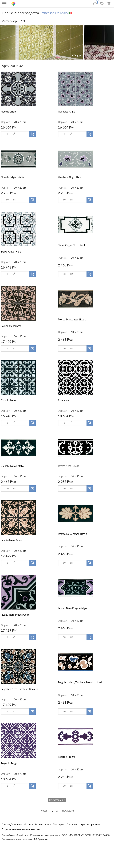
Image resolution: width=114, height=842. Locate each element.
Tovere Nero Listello (68, 465)
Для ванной (16, 824)
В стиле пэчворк (42, 824)
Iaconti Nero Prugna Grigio (15, 614)
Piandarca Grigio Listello (70, 177)
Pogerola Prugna (9, 763)
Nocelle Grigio (8, 111)
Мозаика (28, 824)
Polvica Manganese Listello (72, 319)
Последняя (68, 810)
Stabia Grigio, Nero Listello (72, 245)
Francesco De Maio (54, 13)
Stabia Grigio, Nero (11, 251)
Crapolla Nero (8, 400)
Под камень (73, 824)
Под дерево (59, 824)
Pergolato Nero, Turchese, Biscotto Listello (80, 682)
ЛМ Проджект (40, 839)
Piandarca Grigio (66, 111)
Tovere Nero (64, 400)
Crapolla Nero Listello (12, 465)
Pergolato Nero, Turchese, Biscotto (19, 689)
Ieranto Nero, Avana (11, 540)
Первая (44, 810)
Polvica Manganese (11, 325)
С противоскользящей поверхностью (21, 829)
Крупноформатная (90, 824)
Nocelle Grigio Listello (12, 177)
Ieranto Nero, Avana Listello (72, 533)
